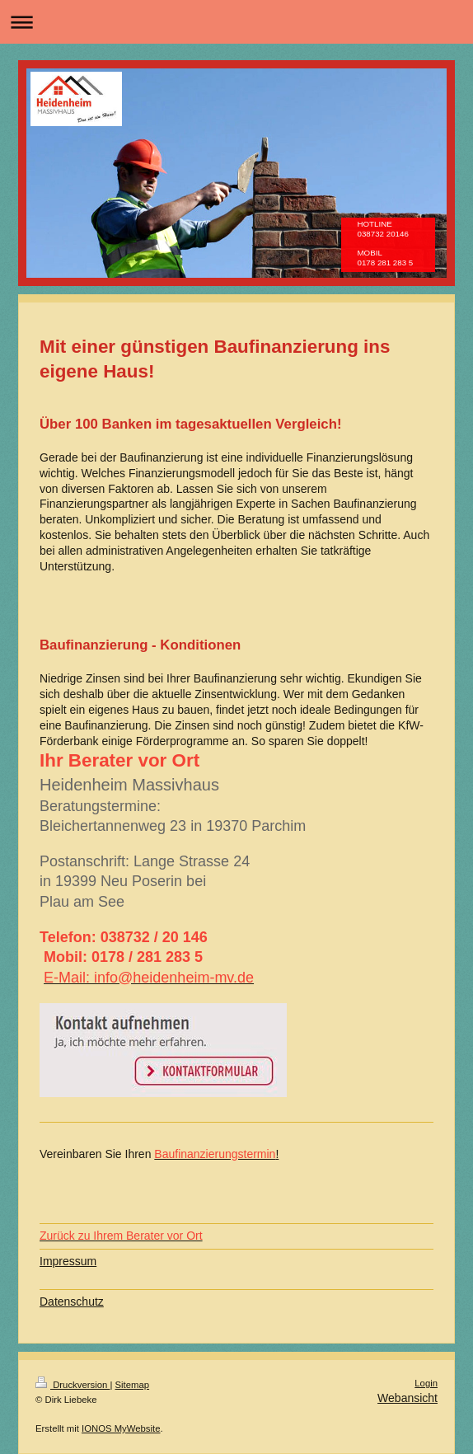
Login (426, 1383)
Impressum (68, 1261)
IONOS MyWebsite (121, 1428)
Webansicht (407, 1398)
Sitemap (132, 1385)
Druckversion (72, 1385)
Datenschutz (72, 1301)
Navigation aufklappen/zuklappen (236, 22)
